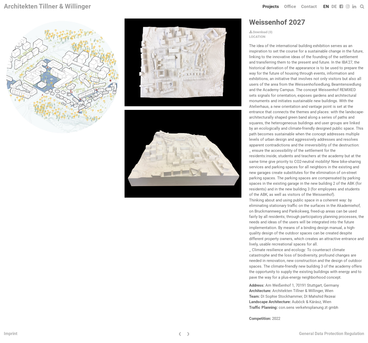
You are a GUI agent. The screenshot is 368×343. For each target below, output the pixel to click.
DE (334, 6)
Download (258, 32)
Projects (270, 6)
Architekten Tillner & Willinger (47, 6)
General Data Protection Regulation (331, 333)
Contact (309, 6)
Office (290, 6)
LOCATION (257, 37)
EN (326, 6)
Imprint (10, 333)
